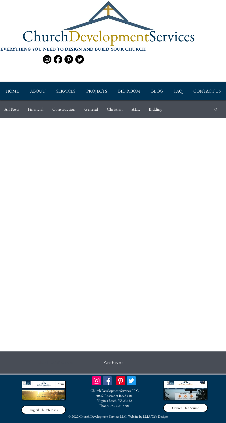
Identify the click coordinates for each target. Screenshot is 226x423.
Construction (63, 109)
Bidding (155, 109)
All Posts (11, 109)
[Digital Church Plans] (43, 410)
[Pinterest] (68, 59)
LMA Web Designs (155, 416)
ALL (136, 109)
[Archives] (114, 362)
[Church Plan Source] (185, 408)
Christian (115, 109)
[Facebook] (58, 59)
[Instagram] (47, 59)
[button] (37, 91)
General (91, 109)
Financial (35, 109)
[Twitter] (79, 59)
